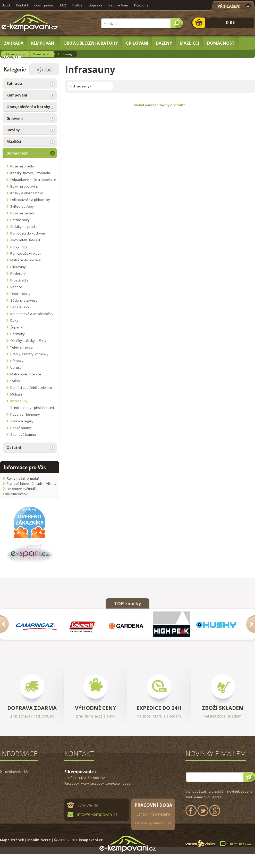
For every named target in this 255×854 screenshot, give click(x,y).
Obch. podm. (44, 5)
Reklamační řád (17, 771)
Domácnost (41, 54)
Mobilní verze (39, 839)
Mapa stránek (12, 839)
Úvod (6, 5)
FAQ (63, 5)
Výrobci (45, 69)
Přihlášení (229, 6)
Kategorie (15, 69)
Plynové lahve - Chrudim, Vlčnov (31, 483)
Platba (77, 5)
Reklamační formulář (23, 478)
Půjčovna (141, 5)
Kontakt (22, 5)
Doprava (95, 5)
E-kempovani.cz (89, 839)
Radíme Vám (118, 5)
